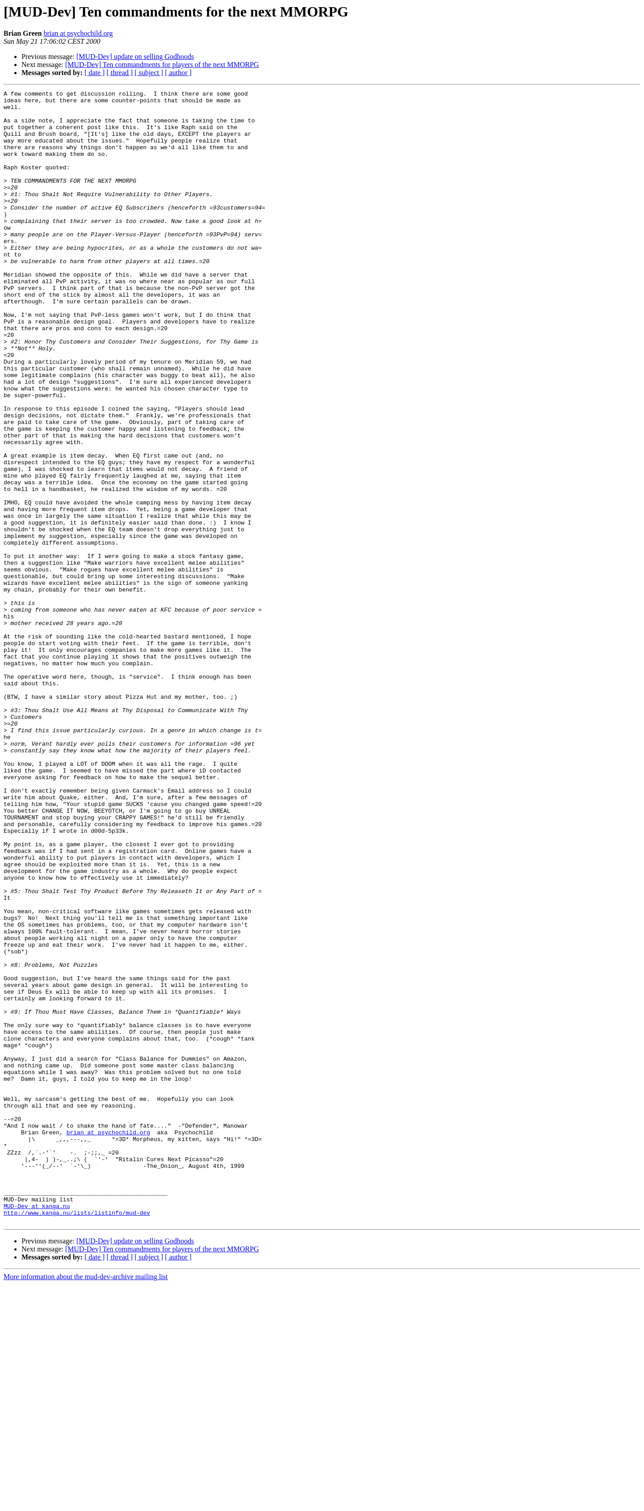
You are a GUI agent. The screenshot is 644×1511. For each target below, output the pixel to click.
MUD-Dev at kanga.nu (37, 1430)
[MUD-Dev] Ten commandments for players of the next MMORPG (162, 64)
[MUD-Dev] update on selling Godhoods (135, 56)
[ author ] (178, 72)
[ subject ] (149, 72)
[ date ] (95, 72)
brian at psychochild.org (78, 33)
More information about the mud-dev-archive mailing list (86, 1503)
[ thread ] (119, 72)
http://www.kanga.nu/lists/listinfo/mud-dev (77, 1438)
